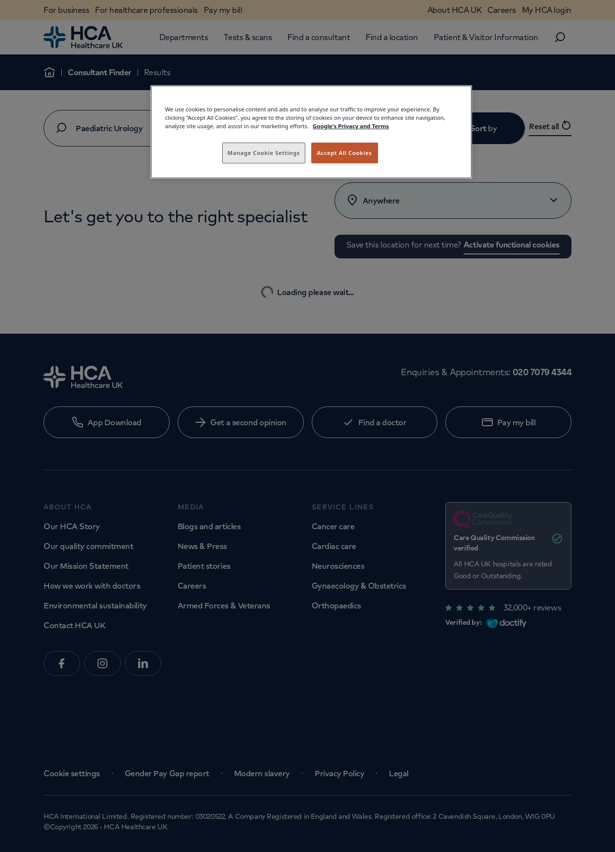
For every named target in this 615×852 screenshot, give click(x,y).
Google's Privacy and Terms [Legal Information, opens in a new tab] (351, 126)
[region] (311, 132)
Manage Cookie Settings (264, 152)
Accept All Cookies (344, 152)
